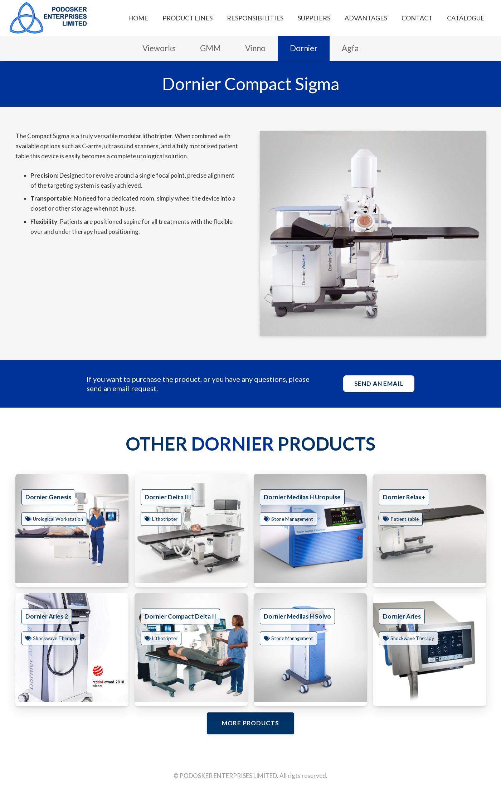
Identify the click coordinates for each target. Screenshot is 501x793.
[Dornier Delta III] (191, 528)
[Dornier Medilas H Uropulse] (310, 528)
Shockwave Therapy (55, 638)
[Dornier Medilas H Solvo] (310, 647)
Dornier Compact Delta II (180, 616)
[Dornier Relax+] (429, 528)
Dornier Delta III (168, 497)
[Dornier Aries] (429, 647)
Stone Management (292, 519)
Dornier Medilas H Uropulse (302, 497)
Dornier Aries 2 (46, 616)
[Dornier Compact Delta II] (191, 647)
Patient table (404, 519)
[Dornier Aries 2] (71, 647)
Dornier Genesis (48, 497)
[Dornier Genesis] (71, 528)
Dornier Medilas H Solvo (297, 616)
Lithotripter (164, 519)
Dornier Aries (402, 616)
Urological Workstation (58, 519)
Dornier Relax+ (404, 497)
